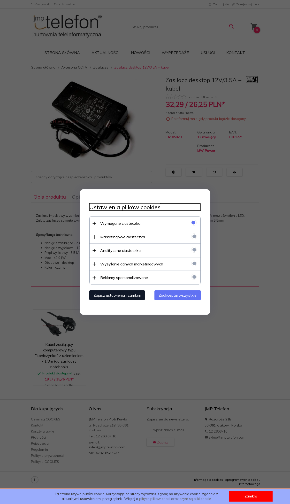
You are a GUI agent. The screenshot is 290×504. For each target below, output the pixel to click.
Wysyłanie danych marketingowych (131, 264)
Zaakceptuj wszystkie (178, 295)
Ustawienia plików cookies (124, 207)
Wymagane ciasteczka (120, 223)
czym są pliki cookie (195, 498)
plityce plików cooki (154, 498)
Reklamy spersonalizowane (124, 277)
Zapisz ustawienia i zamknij (117, 295)
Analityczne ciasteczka (120, 250)
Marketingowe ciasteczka (122, 236)
